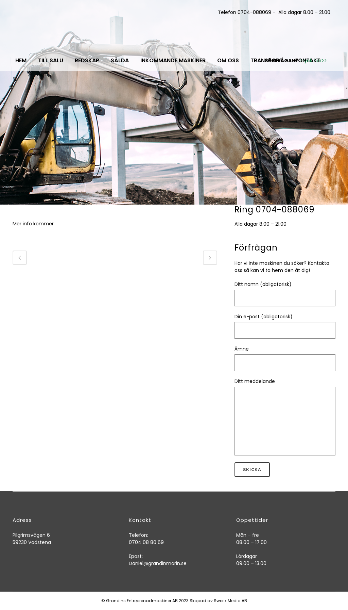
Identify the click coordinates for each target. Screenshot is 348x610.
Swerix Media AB (230, 601)
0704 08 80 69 (146, 542)
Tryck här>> (313, 60)
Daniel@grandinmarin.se (158, 563)
